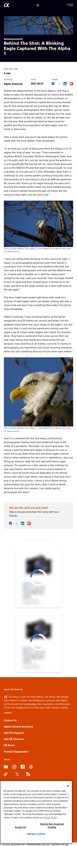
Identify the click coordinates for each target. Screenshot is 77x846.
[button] (69, 5)
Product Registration (16, 751)
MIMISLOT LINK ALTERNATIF (76, 688)
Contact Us (10, 720)
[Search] (38, 5)
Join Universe (14, 738)
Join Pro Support (14, 732)
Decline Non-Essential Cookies (52, 825)
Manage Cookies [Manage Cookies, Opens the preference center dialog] (36, 833)
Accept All (20, 827)
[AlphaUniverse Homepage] (6, 5)
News (9, 745)
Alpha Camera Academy (18, 726)
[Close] (68, 785)
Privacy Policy (50, 817)
